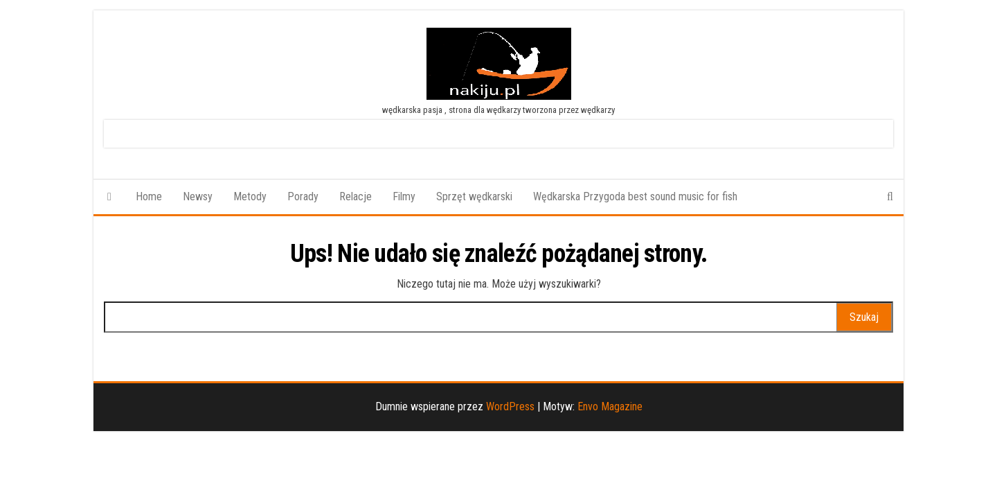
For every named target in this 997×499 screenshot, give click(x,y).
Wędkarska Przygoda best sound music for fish (635, 196)
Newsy (198, 196)
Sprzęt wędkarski (474, 196)
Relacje (355, 196)
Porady (302, 196)
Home (149, 196)
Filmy (404, 196)
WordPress (510, 406)
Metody (250, 196)
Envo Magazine (610, 406)
